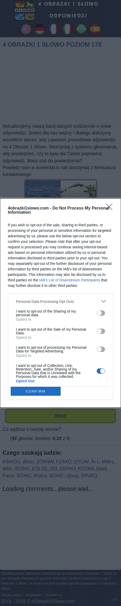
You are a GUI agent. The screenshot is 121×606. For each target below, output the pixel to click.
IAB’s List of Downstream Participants (69, 280)
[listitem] (60, 301)
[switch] (101, 313)
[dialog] (60, 303)
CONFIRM (35, 391)
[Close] (111, 208)
